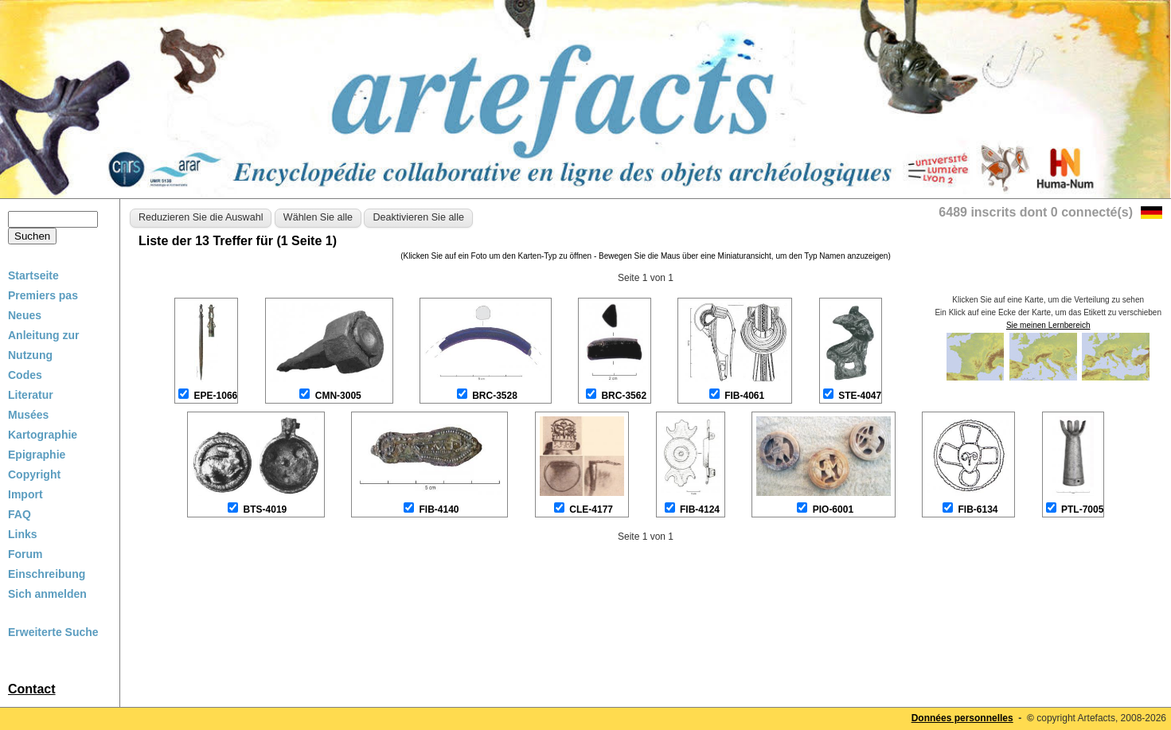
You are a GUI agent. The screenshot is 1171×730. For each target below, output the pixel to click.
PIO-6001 (833, 509)
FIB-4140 (439, 509)
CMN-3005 (338, 395)
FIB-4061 (744, 395)
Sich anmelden (47, 594)
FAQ (19, 514)
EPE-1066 (216, 395)
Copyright (34, 474)
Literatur (30, 394)
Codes (25, 375)
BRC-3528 (494, 395)
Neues (24, 315)
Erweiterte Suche (53, 632)
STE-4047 (859, 395)
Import (25, 494)
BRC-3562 (623, 395)
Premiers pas (43, 295)
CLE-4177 (591, 509)
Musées (28, 414)
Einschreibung (46, 574)
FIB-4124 (700, 509)
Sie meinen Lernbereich (1048, 325)
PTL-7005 (1082, 509)
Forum (25, 554)
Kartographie (42, 434)
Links (22, 534)
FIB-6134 (977, 509)
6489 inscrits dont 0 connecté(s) (1036, 212)
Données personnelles (962, 718)
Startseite (33, 275)
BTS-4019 (265, 509)
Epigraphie (36, 454)
